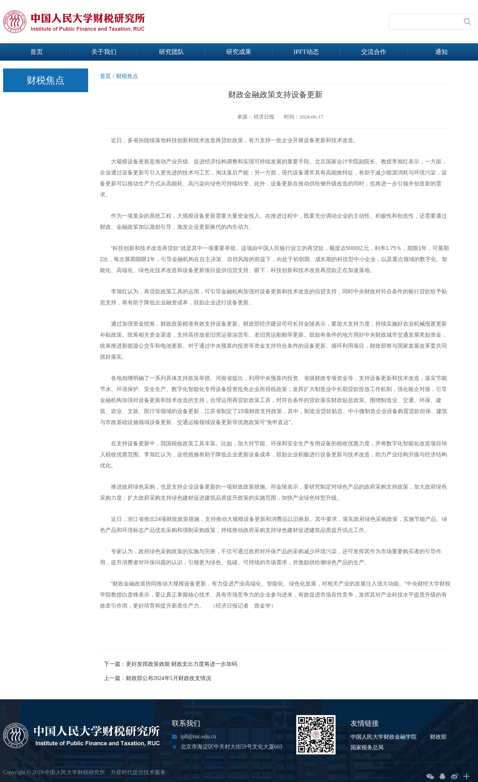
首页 (36, 51)
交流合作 (373, 51)
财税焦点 (127, 76)
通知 (441, 51)
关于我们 (103, 51)
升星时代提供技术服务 (138, 772)
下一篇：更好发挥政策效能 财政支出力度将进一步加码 (171, 664)
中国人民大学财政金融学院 (384, 737)
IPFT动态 (306, 51)
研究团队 (171, 51)
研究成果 (238, 51)
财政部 (438, 737)
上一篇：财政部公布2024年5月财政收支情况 (157, 678)
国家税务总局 (367, 747)
